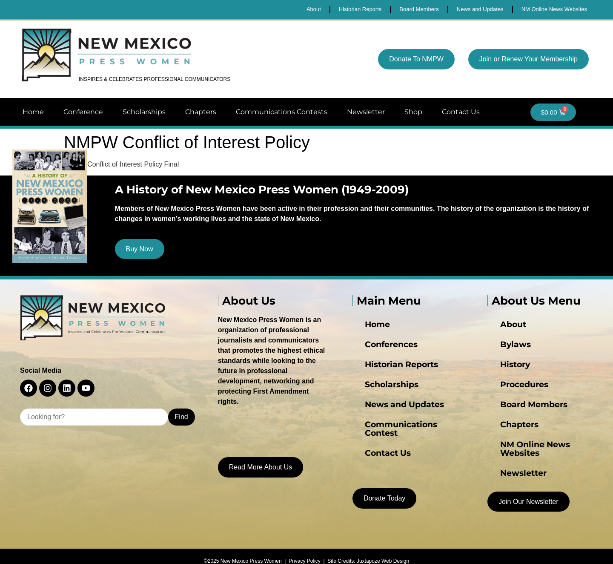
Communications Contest (395, 419)
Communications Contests (281, 112)
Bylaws (502, 350)
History (502, 367)
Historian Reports (383, 367)
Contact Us (461, 112)
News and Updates (385, 402)
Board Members (516, 402)
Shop (413, 112)
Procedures (509, 384)
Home (33, 112)
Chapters (200, 112)
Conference (83, 112)
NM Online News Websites (532, 436)
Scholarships (144, 112)
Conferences (375, 350)
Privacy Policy (305, 550)
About (500, 333)
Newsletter (366, 112)
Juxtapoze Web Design (383, 550)
